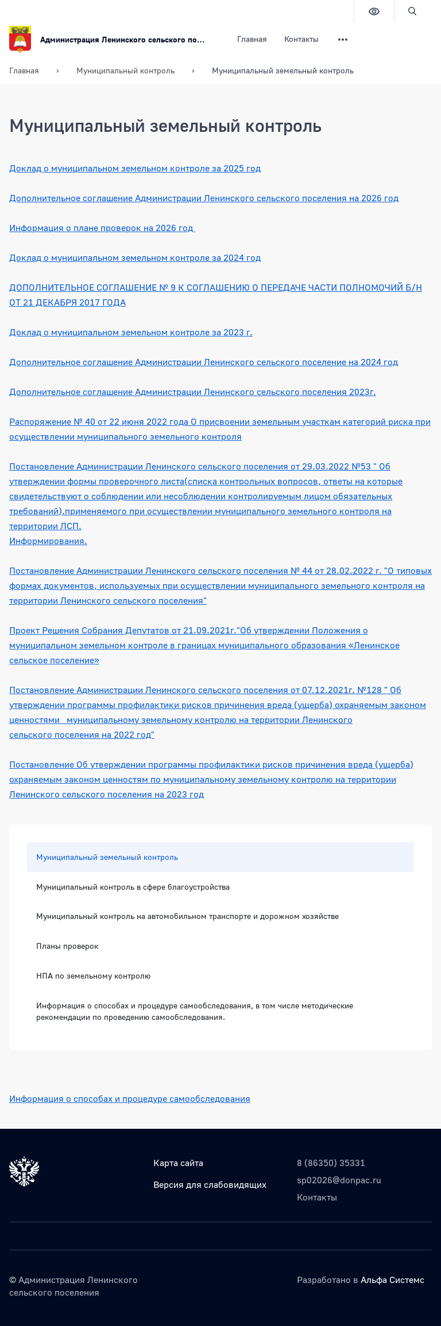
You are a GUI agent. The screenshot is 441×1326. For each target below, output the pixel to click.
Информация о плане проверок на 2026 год (102, 227)
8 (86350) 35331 (331, 1162)
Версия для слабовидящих (209, 1184)
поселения (77, 734)
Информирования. (48, 540)
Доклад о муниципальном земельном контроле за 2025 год (135, 168)
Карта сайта (178, 1162)
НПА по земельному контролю (93, 975)
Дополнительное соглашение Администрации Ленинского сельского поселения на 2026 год (204, 198)
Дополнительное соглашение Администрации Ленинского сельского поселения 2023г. (192, 391)
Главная (252, 39)
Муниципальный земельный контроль (107, 857)
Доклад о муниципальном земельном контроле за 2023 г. (131, 332)
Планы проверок (67, 946)
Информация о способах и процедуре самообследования (129, 1098)
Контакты (301, 39)
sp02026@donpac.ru (339, 1180)
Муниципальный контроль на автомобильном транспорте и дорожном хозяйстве (187, 916)
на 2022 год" (126, 734)
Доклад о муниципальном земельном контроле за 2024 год (135, 257)
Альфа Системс (392, 1279)
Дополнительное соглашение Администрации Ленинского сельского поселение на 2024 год (203, 361)
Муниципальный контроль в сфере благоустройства (133, 886)
